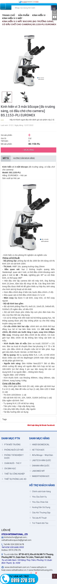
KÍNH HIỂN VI (38, 15)
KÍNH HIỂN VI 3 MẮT (12, 18)
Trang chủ (8, 15)
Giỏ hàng (54, 12)
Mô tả (6, 158)
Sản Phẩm (23, 15)
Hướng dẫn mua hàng (24, 158)
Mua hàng (28, 150)
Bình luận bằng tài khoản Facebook (41, 425)
